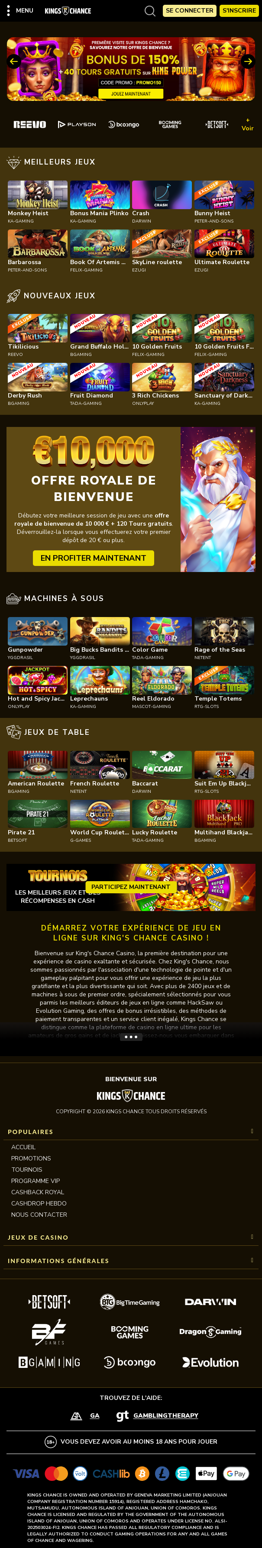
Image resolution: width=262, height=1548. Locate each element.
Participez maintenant (131, 887)
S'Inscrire (239, 10)
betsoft (17, 840)
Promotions (31, 1158)
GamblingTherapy (165, 1416)
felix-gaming (86, 270)
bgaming (81, 355)
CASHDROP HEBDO (39, 1203)
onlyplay (143, 404)
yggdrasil (20, 658)
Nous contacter (39, 1215)
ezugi (139, 270)
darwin (141, 221)
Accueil (23, 1147)
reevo (15, 355)
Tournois (26, 1170)
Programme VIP (35, 1181)
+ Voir (248, 124)
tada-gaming (86, 404)
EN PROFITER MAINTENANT (93, 558)
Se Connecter (189, 10)
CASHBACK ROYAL (37, 1192)
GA (95, 1416)
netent (202, 658)
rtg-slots (206, 707)
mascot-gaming (151, 707)
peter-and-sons (213, 221)
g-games (80, 840)
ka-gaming (21, 221)
